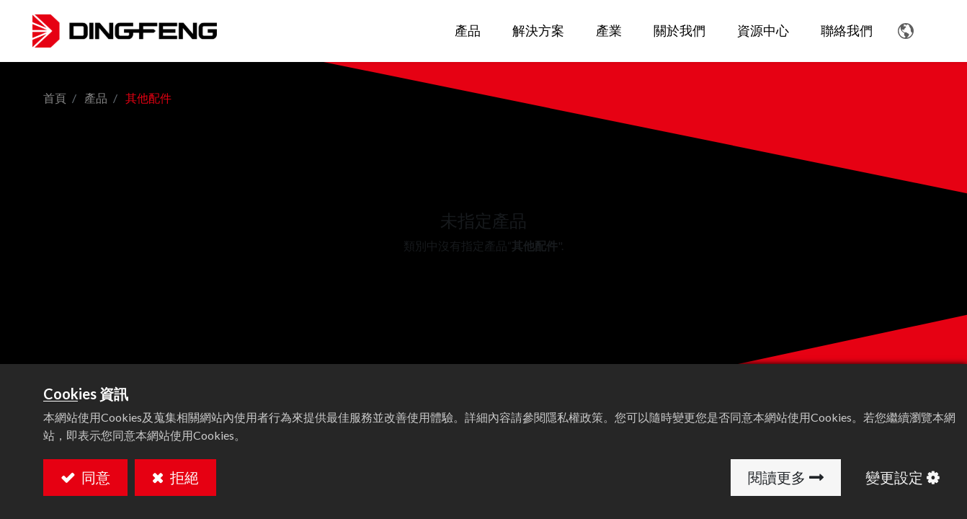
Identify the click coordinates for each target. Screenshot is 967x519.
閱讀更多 (777, 477)
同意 (94, 477)
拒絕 (183, 477)
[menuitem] (527, 31)
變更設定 (894, 477)
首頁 (54, 98)
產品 (95, 98)
